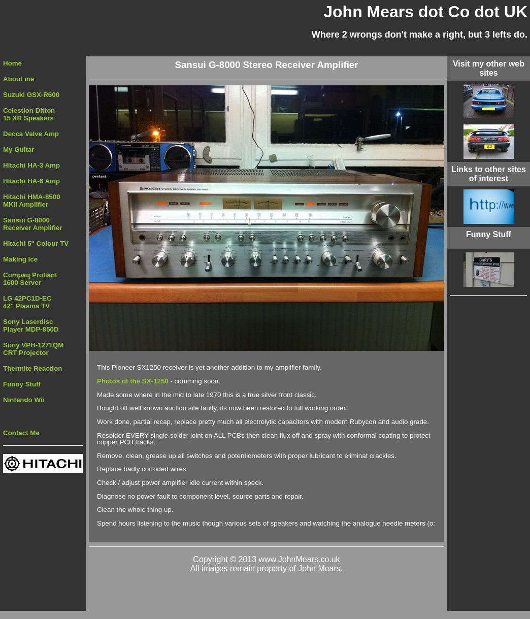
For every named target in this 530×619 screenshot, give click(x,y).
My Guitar (18, 149)
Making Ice (20, 259)
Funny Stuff (22, 384)
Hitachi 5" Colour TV (36, 243)
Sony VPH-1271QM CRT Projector (33, 348)
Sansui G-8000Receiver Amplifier (32, 224)
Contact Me (21, 433)
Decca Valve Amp (31, 134)
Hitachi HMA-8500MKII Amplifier (31, 200)
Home (12, 63)
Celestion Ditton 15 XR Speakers (29, 114)
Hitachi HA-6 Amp (31, 181)
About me (18, 79)
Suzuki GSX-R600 (31, 95)
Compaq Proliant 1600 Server (30, 278)
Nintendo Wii (23, 400)
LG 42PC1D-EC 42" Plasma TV (27, 302)
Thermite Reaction (32, 368)
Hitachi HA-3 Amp (31, 165)
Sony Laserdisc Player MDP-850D (31, 325)
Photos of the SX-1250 (133, 381)
